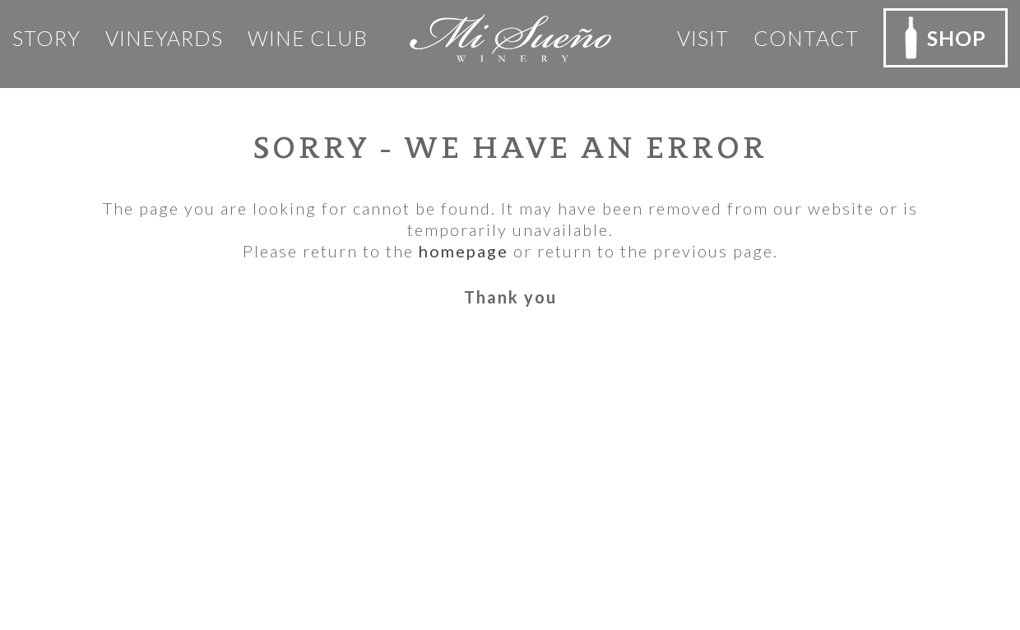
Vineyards (164, 37)
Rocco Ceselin (614, 569)
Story (46, 37)
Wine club (308, 37)
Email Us (76, 539)
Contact (806, 37)
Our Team (295, 399)
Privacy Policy (309, 424)
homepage (463, 251)
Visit (703, 37)
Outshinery (592, 590)
